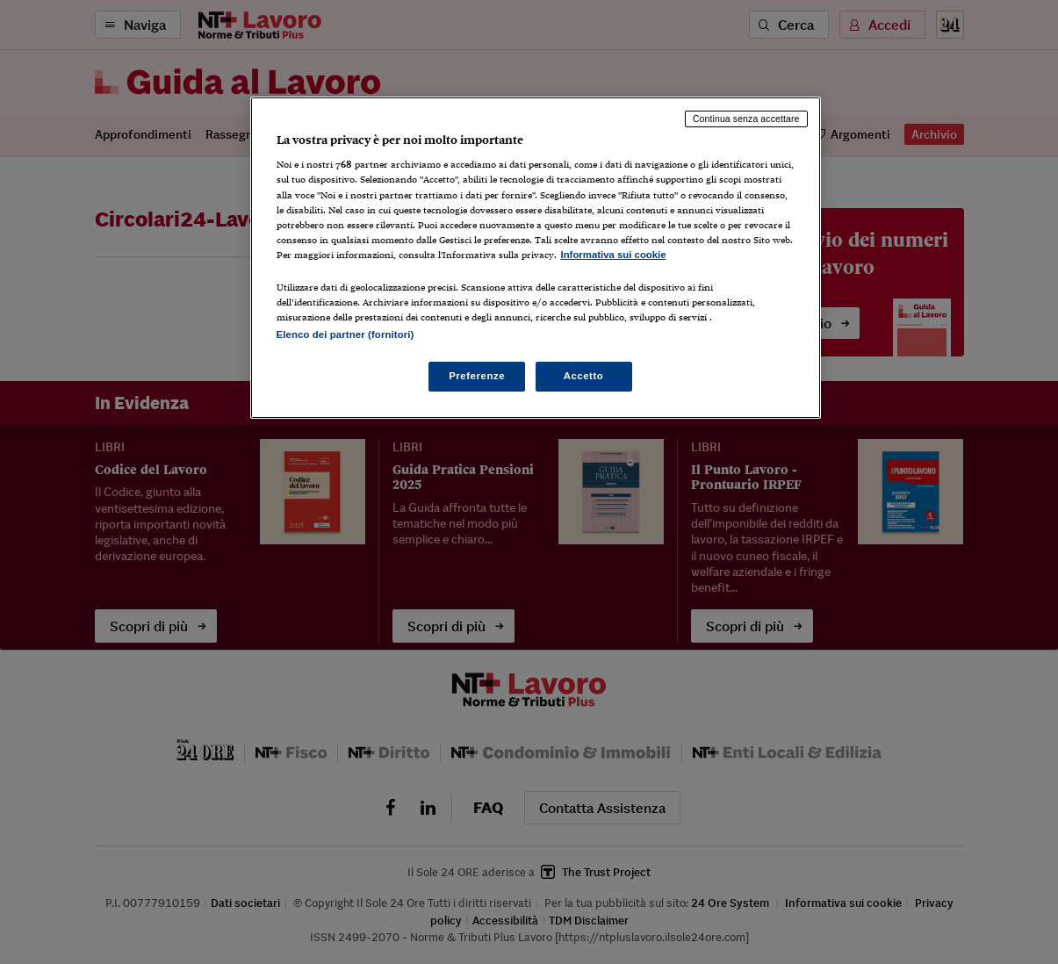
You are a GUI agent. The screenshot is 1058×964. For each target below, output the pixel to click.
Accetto (584, 375)
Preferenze (477, 375)
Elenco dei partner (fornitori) (345, 334)
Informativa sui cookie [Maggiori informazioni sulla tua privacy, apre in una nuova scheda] (613, 254)
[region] (535, 258)
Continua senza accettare (746, 118)
